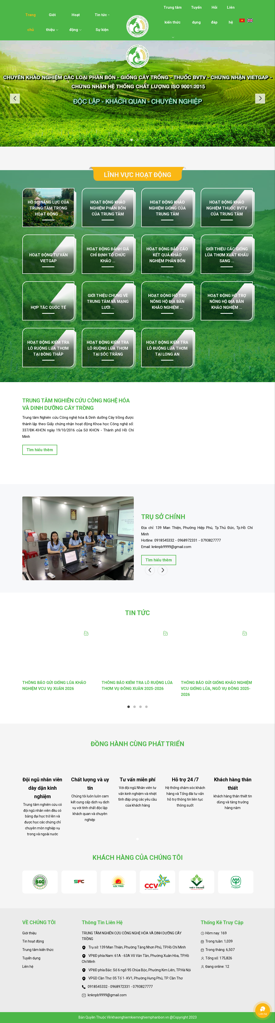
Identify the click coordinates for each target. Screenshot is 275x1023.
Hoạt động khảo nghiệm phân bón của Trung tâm (108, 208)
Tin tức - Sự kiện (102, 17)
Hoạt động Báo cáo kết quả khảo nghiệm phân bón (167, 255)
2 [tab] (137, 140)
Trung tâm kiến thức (173, 10)
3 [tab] (143, 140)
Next (260, 99)
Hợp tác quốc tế (48, 307)
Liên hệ (231, 10)
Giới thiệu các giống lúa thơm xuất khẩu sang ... (226, 255)
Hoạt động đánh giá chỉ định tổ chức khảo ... (108, 255)
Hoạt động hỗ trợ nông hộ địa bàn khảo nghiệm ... (167, 301)
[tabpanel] (137, 93)
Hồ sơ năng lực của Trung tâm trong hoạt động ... (48, 208)
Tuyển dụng (196, 10)
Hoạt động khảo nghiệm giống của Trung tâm (167, 208)
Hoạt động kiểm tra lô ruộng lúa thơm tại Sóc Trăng (108, 348)
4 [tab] (146, 707)
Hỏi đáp (214, 10)
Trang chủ (30, 17)
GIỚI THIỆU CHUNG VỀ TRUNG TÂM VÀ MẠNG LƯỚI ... (108, 301)
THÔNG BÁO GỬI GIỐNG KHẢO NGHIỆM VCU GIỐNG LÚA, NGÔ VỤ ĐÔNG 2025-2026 (216, 688)
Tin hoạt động (33, 941)
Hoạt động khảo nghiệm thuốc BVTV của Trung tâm (226, 208)
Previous (15, 99)
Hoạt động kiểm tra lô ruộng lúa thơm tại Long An (167, 348)
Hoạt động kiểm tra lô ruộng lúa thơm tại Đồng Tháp (48, 348)
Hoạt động (75, 17)
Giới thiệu (52, 17)
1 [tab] (131, 140)
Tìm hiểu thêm (40, 449)
